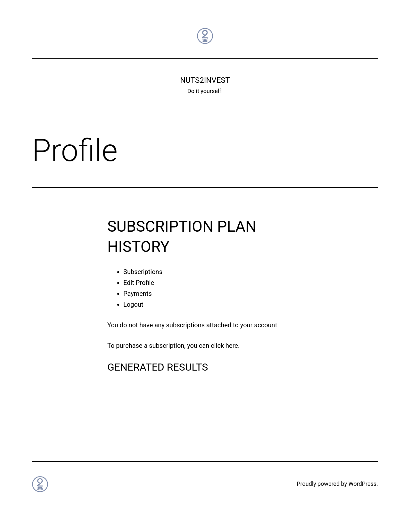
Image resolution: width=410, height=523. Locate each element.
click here (224, 345)
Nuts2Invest (205, 80)
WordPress (362, 483)
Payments (137, 293)
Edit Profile (138, 283)
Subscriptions (142, 272)
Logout (133, 304)
